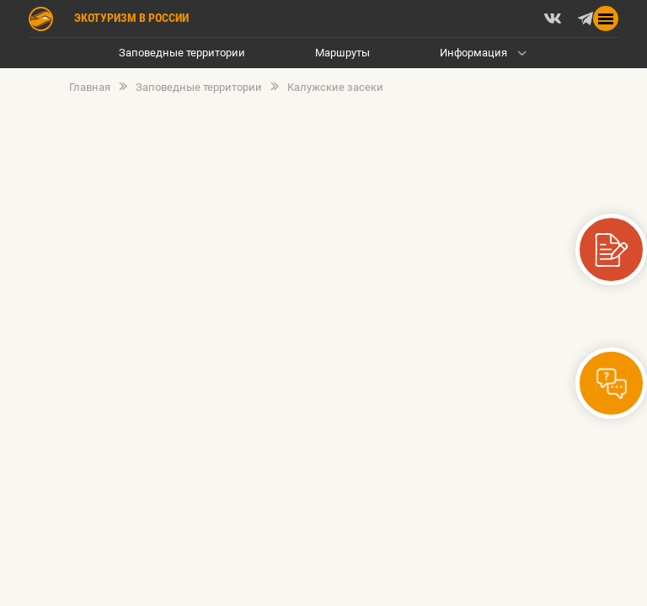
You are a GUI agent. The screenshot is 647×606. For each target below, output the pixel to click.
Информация (473, 52)
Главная (89, 87)
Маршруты (342, 52)
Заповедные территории (182, 52)
